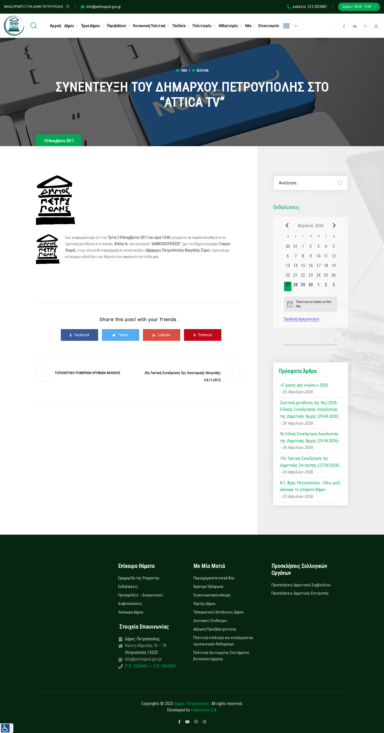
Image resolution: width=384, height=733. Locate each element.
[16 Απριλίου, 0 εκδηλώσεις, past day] (311, 267)
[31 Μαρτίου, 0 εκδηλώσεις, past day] (295, 248)
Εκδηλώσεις (128, 586)
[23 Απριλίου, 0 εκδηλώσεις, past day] (311, 277)
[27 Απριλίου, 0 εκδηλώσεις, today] (288, 286)
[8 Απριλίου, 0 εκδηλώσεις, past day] (303, 258)
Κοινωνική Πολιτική (149, 25)
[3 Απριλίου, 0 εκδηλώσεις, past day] (318, 248)
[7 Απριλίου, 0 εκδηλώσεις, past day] (295, 258)
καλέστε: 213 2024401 (307, 7)
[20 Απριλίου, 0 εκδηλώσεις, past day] (288, 277)
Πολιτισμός (202, 25)
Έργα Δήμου (90, 25)
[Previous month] (287, 225)
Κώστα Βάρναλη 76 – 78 (145, 645)
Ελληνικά (286, 26)
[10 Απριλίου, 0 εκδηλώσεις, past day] (318, 258)
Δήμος (69, 25)
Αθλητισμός (228, 25)
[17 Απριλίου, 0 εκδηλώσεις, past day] (318, 267)
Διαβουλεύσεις (130, 603)
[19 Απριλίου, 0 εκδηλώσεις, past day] (334, 267)
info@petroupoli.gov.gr (101, 7)
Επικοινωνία (268, 25)
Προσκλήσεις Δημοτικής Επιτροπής (300, 593)
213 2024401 (137, 666)
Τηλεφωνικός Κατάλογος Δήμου (218, 612)
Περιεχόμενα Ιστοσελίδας (214, 578)
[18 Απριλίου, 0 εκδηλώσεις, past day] (326, 267)
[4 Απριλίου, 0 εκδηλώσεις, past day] (326, 248)
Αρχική (55, 25)
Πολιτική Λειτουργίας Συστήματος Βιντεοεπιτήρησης (221, 655)
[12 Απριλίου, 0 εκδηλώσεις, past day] (334, 258)
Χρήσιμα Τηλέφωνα (208, 586)
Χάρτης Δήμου (204, 603)
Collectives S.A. (204, 709)
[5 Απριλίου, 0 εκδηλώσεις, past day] (334, 248)
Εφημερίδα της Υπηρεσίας (138, 578)
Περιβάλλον (116, 25)
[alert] (311, 304)
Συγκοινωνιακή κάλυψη (211, 595)
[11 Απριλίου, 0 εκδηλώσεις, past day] (326, 258)
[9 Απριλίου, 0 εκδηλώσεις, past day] (311, 258)
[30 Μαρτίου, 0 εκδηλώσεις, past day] (288, 248)
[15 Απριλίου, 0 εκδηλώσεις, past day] (303, 267)
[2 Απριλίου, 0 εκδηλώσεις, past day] (311, 248)
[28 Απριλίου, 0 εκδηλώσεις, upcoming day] (295, 286)
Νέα (248, 25)
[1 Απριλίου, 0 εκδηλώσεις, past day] (303, 248)
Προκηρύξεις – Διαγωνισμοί (140, 595)
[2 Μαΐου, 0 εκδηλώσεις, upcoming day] (326, 286)
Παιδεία (179, 25)
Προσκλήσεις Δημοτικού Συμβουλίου (301, 585)
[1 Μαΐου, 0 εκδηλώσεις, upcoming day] (318, 286)
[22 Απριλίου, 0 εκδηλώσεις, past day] (303, 277)
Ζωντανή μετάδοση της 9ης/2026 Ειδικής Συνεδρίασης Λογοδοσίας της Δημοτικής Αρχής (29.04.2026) (309, 409)
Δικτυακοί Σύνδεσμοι (210, 620)
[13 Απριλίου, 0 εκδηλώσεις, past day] (288, 267)
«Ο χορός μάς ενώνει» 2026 (304, 385)
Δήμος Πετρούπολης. (192, 703)
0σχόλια (200, 70)
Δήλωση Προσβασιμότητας (214, 629)
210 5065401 (164, 666)
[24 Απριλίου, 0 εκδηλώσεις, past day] (318, 277)
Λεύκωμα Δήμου (130, 612)
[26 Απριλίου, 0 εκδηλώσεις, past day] (334, 277)
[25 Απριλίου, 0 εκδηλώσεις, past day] (326, 277)
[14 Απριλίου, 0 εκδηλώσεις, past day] (295, 267)
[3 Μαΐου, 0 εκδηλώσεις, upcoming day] (334, 286)
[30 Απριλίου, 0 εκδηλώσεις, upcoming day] (311, 286)
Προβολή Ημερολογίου (301, 319)
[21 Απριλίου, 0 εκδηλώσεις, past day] (295, 277)
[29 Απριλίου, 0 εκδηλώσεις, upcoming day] (303, 286)
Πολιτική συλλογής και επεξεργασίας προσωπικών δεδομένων (223, 640)
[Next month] (334, 225)
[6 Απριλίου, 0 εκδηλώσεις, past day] (288, 258)
